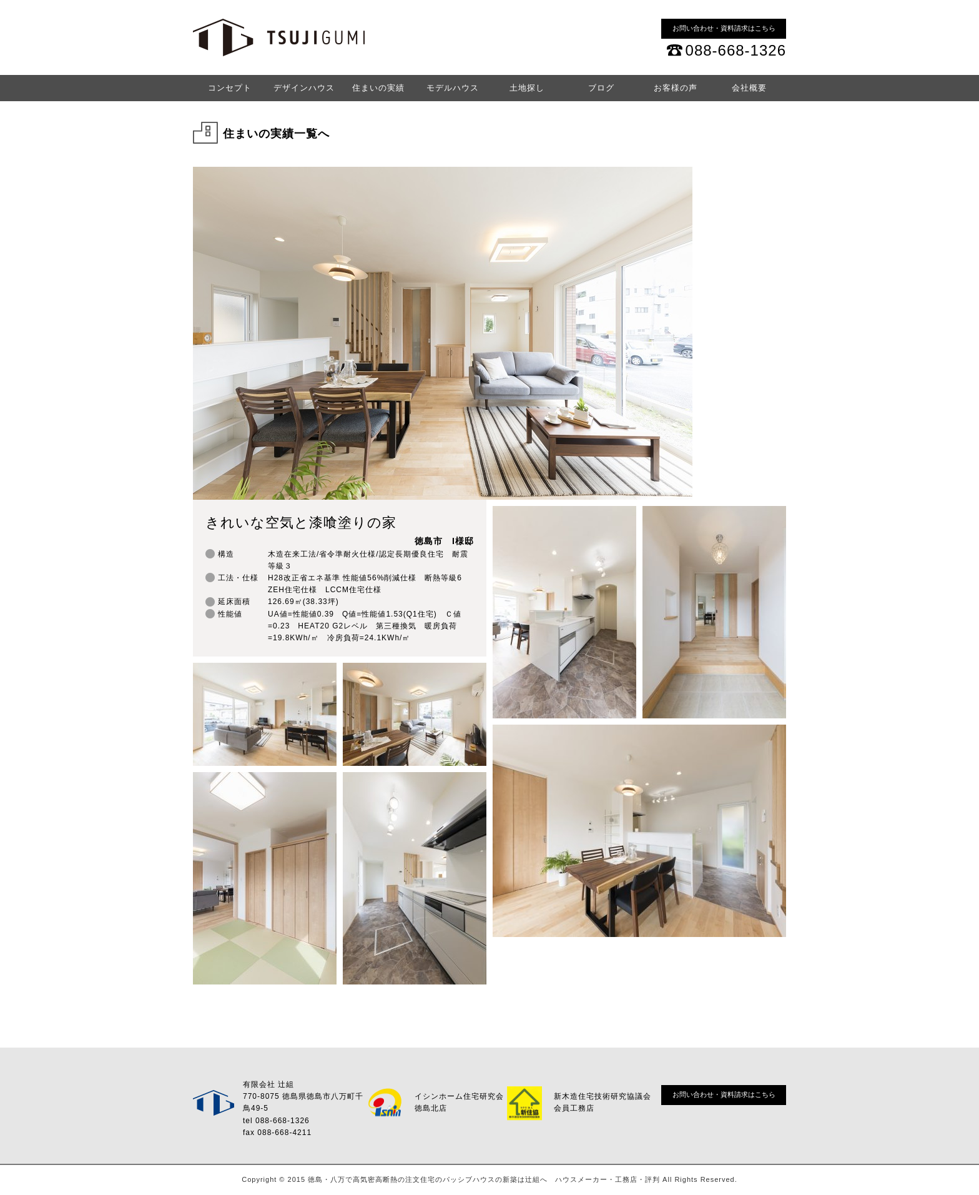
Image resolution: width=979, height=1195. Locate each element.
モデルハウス (452, 87)
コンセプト (230, 87)
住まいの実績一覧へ (276, 133)
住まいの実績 (378, 87)
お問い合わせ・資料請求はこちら (723, 28)
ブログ (601, 87)
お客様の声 (675, 87)
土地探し (526, 87)
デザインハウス (304, 87)
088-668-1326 (736, 50)
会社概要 (749, 87)
